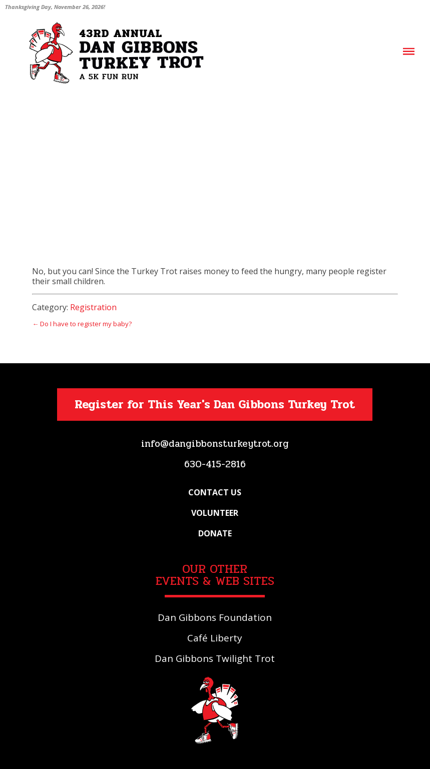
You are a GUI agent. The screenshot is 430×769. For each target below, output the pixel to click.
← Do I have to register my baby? (82, 323)
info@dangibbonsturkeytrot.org (215, 443)
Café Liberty (214, 637)
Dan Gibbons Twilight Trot (215, 658)
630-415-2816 (215, 464)
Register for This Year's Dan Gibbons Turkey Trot (215, 404)
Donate (215, 533)
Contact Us (214, 492)
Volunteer (214, 512)
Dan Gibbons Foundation (215, 617)
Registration (93, 307)
